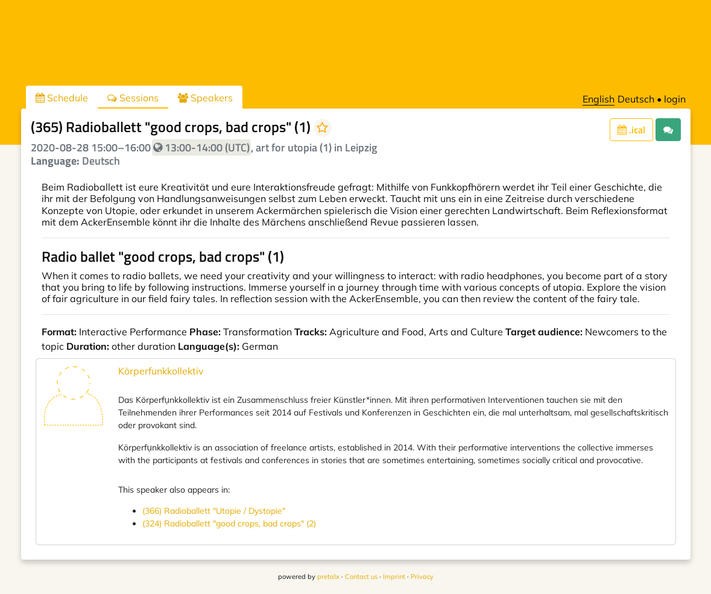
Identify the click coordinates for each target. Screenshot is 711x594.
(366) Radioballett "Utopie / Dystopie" (213, 510)
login (675, 99)
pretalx (328, 576)
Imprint (394, 576)
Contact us (361, 576)
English (599, 99)
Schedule (62, 98)
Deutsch (636, 99)
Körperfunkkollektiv (161, 371)
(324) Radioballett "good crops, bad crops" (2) (229, 523)
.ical (631, 129)
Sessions (133, 98)
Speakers (205, 98)
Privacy (422, 576)
